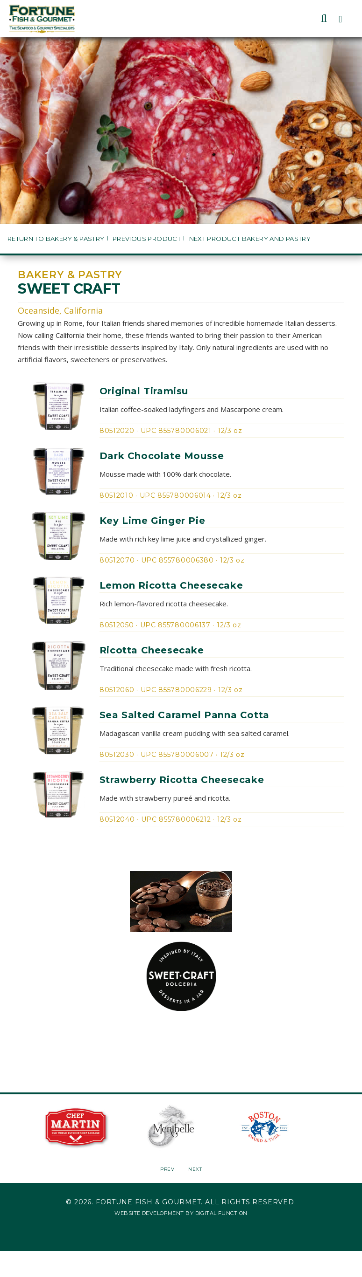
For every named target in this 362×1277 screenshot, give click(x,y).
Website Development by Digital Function (180, 1213)
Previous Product (147, 239)
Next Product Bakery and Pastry (250, 239)
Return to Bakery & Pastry (56, 239)
